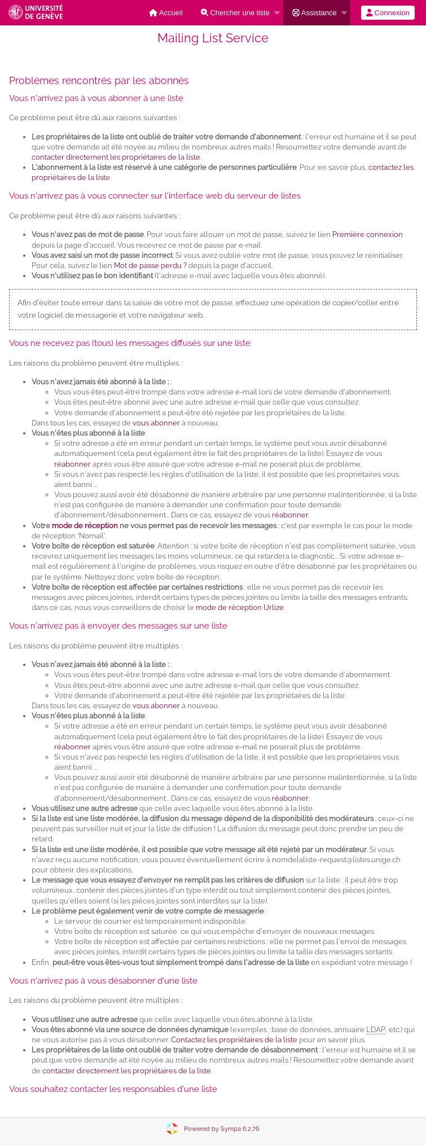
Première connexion (367, 234)
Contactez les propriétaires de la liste (234, 1040)
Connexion (388, 12)
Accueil (166, 12)
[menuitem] (166, 12)
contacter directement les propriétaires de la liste (116, 157)
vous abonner (156, 423)
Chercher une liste (235, 12)
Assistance (314, 12)
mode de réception (85, 525)
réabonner (72, 464)
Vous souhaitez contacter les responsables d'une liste (113, 1089)
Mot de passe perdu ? (150, 265)
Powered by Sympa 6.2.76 (222, 1129)
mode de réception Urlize (240, 607)
